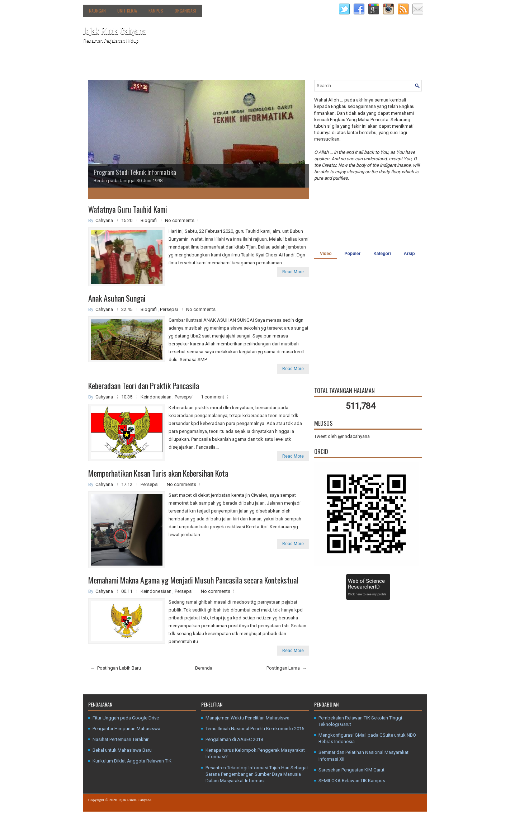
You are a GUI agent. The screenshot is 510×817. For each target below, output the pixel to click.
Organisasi (185, 11)
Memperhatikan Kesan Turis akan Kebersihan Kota (158, 473)
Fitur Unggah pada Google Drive (126, 718)
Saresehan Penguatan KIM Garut (351, 770)
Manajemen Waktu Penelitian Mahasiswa (247, 718)
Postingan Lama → (286, 668)
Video (325, 253)
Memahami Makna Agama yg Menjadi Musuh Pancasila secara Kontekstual (193, 580)
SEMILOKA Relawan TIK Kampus (351, 780)
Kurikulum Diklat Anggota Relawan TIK (132, 761)
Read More (293, 271)
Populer (352, 253)
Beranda (96, 63)
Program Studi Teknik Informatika (135, 172)
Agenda (186, 63)
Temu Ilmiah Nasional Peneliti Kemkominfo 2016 (255, 728)
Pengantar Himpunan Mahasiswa (126, 728)
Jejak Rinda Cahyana (114, 30)
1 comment (212, 397)
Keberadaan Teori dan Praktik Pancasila (143, 385)
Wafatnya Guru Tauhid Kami (127, 209)
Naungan (97, 11)
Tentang (128, 62)
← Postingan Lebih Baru (115, 668)
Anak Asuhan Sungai (117, 298)
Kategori (382, 253)
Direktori (160, 62)
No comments (179, 220)
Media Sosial (237, 63)
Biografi (149, 220)
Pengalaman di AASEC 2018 (234, 739)
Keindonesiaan (157, 397)
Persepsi (169, 309)
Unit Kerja (127, 11)
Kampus (155, 11)
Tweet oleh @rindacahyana (342, 436)
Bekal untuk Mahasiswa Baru (122, 750)
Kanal (209, 63)
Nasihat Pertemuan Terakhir (120, 739)
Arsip (409, 253)
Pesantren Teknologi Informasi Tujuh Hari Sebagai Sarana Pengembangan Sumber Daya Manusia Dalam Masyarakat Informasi (257, 774)
